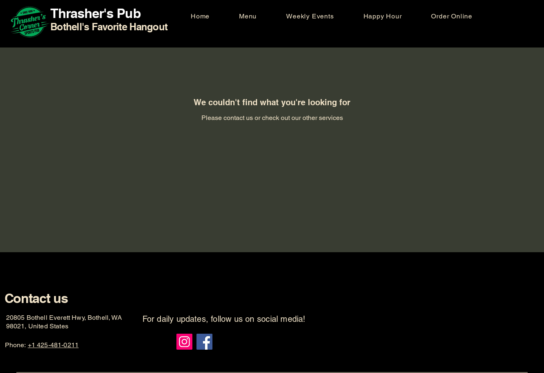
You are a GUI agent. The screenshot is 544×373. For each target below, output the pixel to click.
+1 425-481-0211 (53, 345)
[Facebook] (204, 342)
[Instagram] (184, 342)
